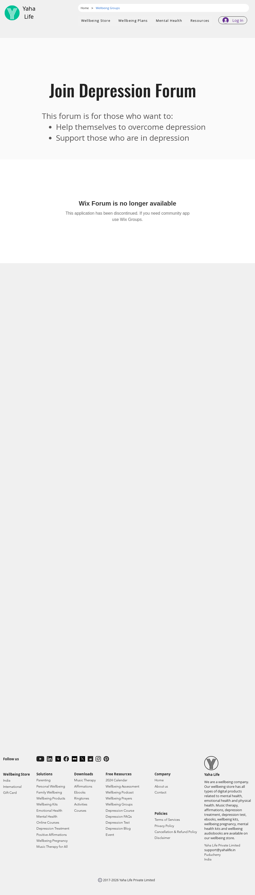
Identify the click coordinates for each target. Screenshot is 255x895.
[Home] (84, 8)
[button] (133, 21)
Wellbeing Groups (119, 804)
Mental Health (46, 816)
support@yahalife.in (219, 849)
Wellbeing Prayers (119, 798)
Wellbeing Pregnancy (52, 841)
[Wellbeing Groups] (107, 8)
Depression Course (120, 810)
